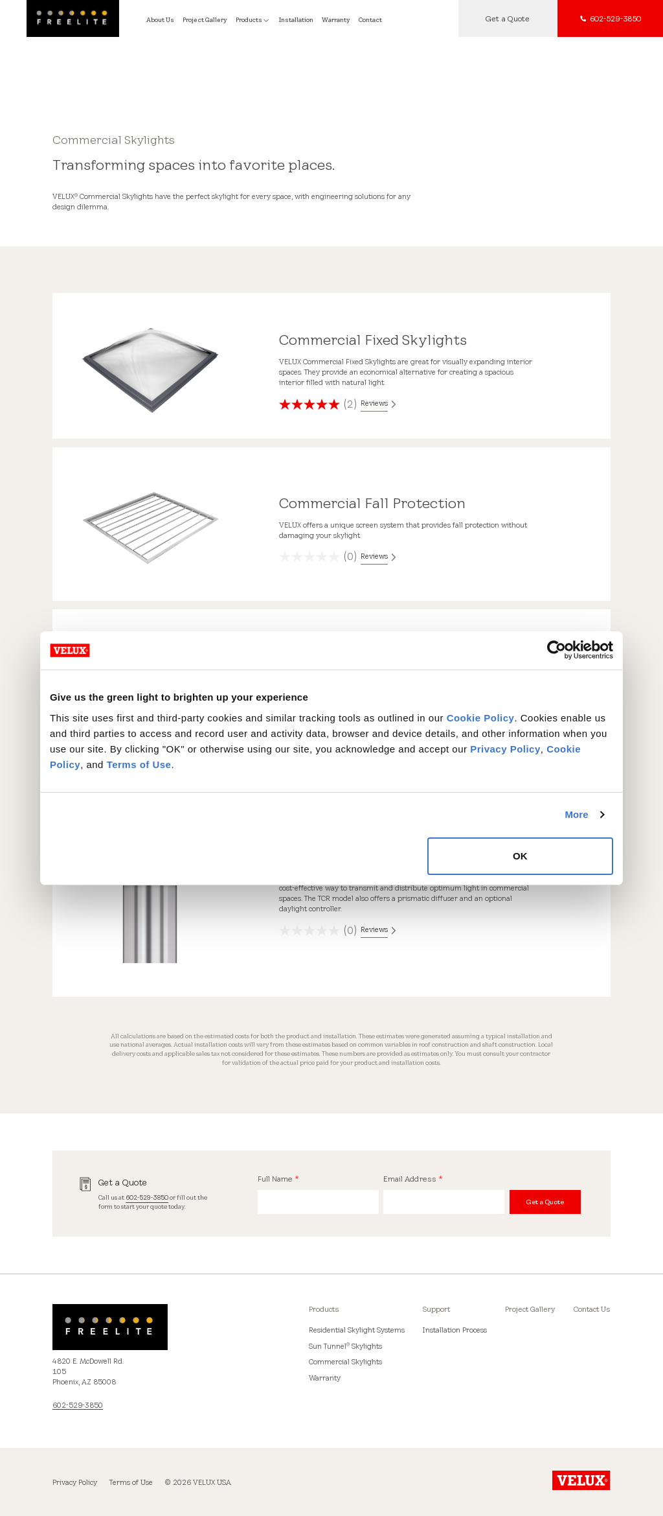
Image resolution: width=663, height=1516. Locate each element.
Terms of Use (139, 764)
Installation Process (455, 1330)
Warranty (325, 1377)
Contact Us (592, 1309)
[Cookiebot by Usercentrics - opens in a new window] (556, 650)
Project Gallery (530, 1309)
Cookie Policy (481, 717)
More (576, 814)
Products (324, 1309)
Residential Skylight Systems (357, 1330)
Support (436, 1309)
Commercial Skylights (345, 1361)
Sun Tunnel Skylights (345, 1346)
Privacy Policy (505, 748)
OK (520, 855)
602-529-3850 (147, 1197)
